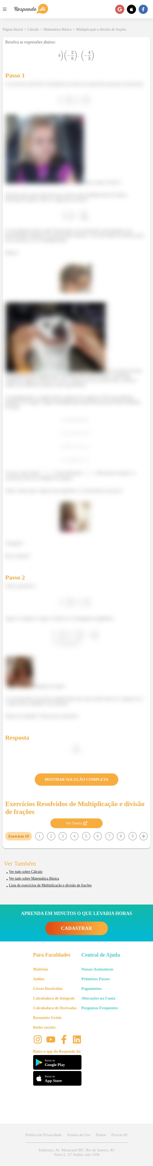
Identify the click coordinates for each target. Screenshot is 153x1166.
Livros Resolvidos (48, 988)
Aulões (38, 979)
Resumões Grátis (47, 1018)
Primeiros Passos (95, 979)
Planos (101, 1135)
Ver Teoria (76, 823)
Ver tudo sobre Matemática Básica (34, 878)
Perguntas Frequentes (99, 1008)
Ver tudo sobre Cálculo (26, 872)
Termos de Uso (79, 1135)
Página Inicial (13, 29)
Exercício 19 (18, 836)
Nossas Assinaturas (97, 969)
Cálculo (33, 29)
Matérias (40, 969)
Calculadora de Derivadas (55, 1008)
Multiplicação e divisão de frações (101, 29)
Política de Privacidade (43, 1135)
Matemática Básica (58, 29)
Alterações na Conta (98, 998)
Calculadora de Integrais (54, 998)
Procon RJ (119, 1135)
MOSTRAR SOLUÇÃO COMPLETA (76, 779)
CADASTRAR (76, 928)
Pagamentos (91, 988)
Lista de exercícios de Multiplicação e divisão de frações (50, 885)
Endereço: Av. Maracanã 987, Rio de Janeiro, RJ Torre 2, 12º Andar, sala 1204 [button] (76, 1152)
